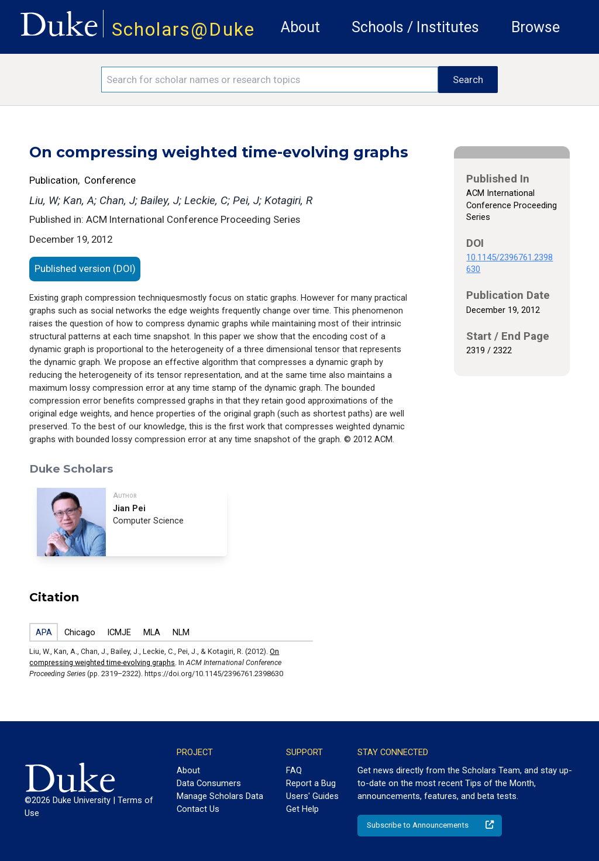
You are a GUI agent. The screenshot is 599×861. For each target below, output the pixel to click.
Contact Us (198, 809)
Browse (535, 27)
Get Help (302, 809)
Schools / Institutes (415, 27)
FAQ (294, 770)
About (300, 27)
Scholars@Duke (183, 29)
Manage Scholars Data (220, 796)
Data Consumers (209, 783)
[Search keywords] (269, 79)
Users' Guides (312, 796)
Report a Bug (311, 783)
